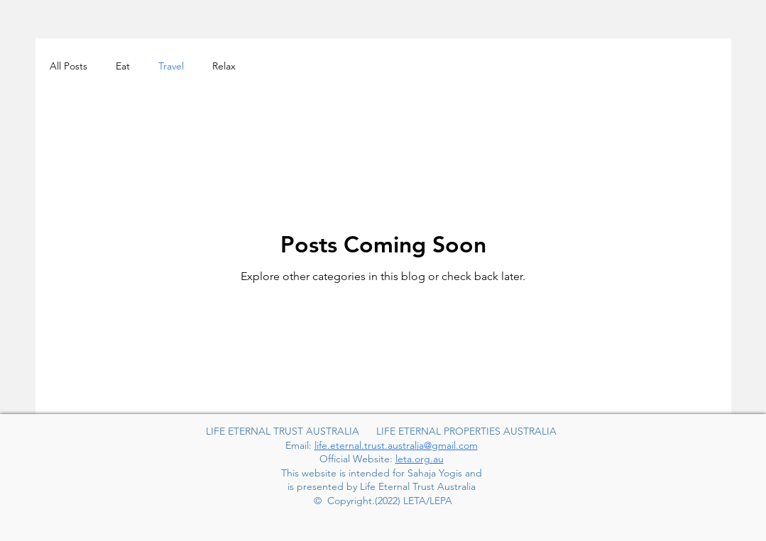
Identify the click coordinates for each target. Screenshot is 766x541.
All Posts (68, 66)
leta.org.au (419, 458)
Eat (123, 66)
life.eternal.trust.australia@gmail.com (396, 445)
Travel (171, 66)
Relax (224, 66)
